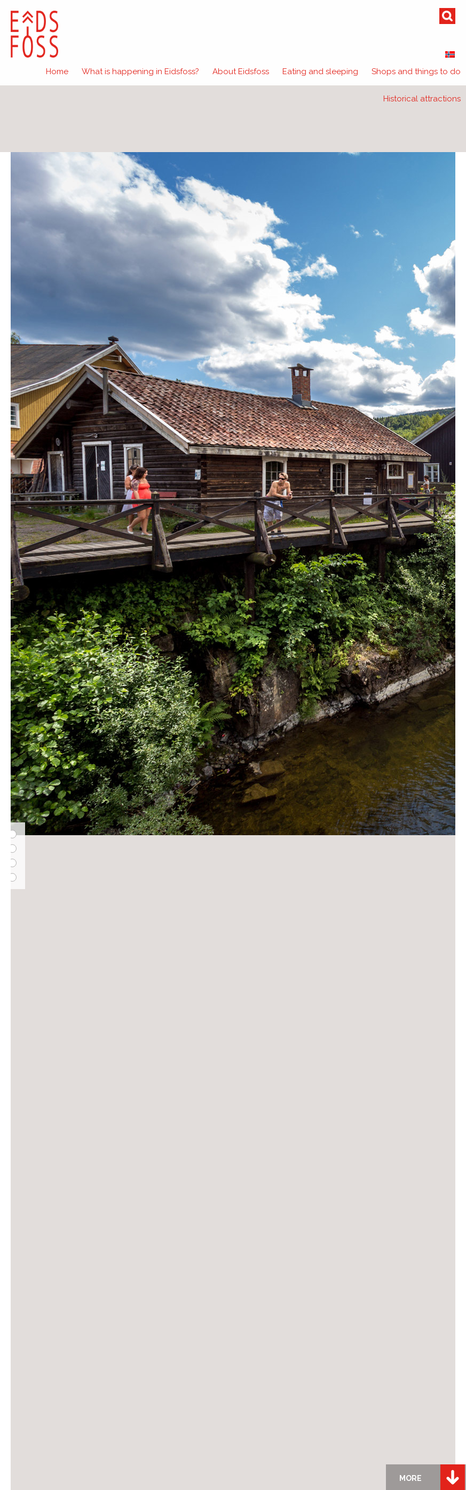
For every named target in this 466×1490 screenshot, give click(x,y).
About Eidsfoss (240, 71)
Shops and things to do (416, 71)
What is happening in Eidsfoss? (140, 71)
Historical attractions (422, 99)
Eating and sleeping (320, 71)
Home (57, 71)
